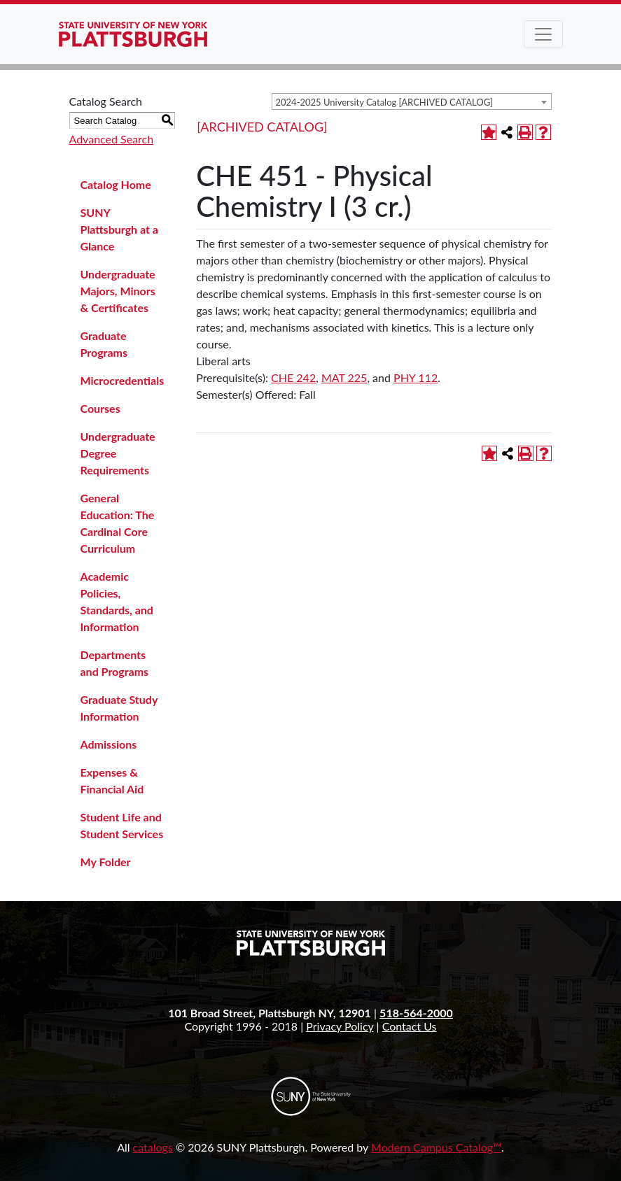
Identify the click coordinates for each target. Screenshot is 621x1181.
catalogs (153, 1147)
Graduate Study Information (119, 708)
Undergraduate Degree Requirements (118, 453)
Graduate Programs (104, 344)
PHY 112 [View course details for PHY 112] (415, 377)
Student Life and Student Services (122, 825)
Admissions (109, 744)
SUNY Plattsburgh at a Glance (119, 229)
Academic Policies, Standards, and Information (117, 601)
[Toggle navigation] (543, 34)
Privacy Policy (339, 1026)
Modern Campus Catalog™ (436, 1147)
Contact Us (409, 1026)
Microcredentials (123, 380)
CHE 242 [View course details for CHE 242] (293, 377)
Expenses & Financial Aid (112, 780)
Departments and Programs (115, 663)
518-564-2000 (416, 1012)
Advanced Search (111, 139)
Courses (100, 408)
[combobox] (412, 101)
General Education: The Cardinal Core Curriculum (118, 523)
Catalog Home (116, 184)
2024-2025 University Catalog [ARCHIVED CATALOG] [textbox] (385, 102)
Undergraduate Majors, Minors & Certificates (118, 290)
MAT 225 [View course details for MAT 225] (344, 377)
